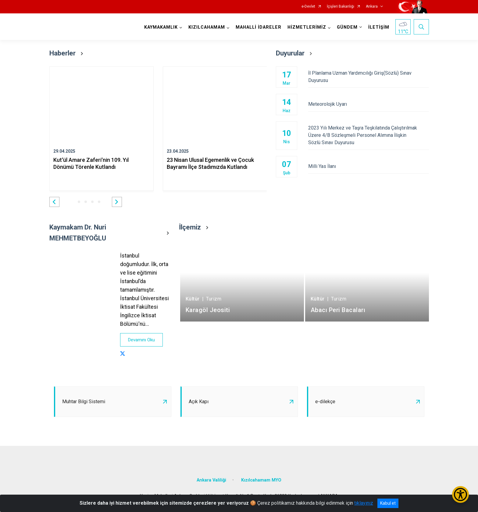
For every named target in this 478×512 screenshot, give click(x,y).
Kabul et (388, 503)
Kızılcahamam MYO (261, 480)
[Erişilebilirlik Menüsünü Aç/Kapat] (460, 494)
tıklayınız (363, 503)
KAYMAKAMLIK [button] (161, 27)
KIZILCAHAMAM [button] (206, 27)
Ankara (372, 7)
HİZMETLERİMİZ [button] (306, 27)
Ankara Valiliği (211, 480)
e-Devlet (308, 7)
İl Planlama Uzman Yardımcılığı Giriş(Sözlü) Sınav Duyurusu (368, 76)
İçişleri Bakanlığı (340, 7)
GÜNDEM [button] (347, 27)
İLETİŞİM (378, 27)
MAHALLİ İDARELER (258, 27)
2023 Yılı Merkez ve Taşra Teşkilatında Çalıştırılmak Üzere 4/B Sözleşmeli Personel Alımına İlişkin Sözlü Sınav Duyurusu (368, 135)
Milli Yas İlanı (368, 166)
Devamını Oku (141, 340)
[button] (54, 202)
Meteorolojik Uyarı (368, 104)
